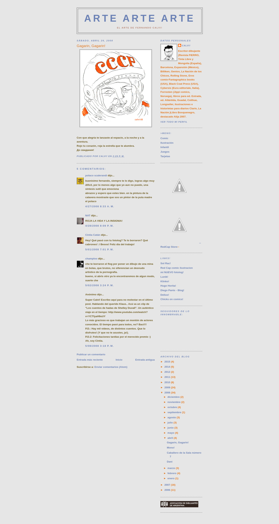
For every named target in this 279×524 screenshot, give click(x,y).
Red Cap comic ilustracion (176, 267)
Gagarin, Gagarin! (178, 442)
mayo (171, 432)
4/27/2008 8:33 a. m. (99, 206)
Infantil (164, 147)
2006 (167, 490)
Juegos (164, 151)
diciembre (173, 397)
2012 (167, 371)
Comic (164, 138)
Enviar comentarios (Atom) (110, 367)
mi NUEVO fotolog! (172, 272)
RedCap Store (168, 246)
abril (170, 438)
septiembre (174, 412)
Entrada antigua (145, 359)
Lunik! (164, 276)
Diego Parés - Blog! (172, 290)
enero (171, 478)
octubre (172, 407)
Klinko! (164, 281)
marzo (171, 468)
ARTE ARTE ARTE (139, 18)
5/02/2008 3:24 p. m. (99, 285)
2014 (167, 366)
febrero (172, 473)
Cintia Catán (92, 234)
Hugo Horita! (168, 285)
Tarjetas (165, 156)
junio (170, 427)
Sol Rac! (165, 263)
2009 (167, 387)
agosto (172, 417)
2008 (167, 392)
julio (170, 422)
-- (180, 243)
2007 (167, 484)
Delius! (164, 294)
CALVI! (186, 45)
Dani (169, 461)
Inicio (119, 359)
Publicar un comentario (91, 354)
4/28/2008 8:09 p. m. (99, 225)
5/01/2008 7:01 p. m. (99, 249)
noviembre (174, 402)
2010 (167, 382)
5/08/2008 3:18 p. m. (99, 345)
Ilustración (166, 142)
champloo (91, 258)
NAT (87, 215)
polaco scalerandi (96, 175)
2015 (167, 361)
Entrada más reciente (90, 359)
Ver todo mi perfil (173, 122)
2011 (167, 377)
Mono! (171, 447)
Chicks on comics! (171, 299)
